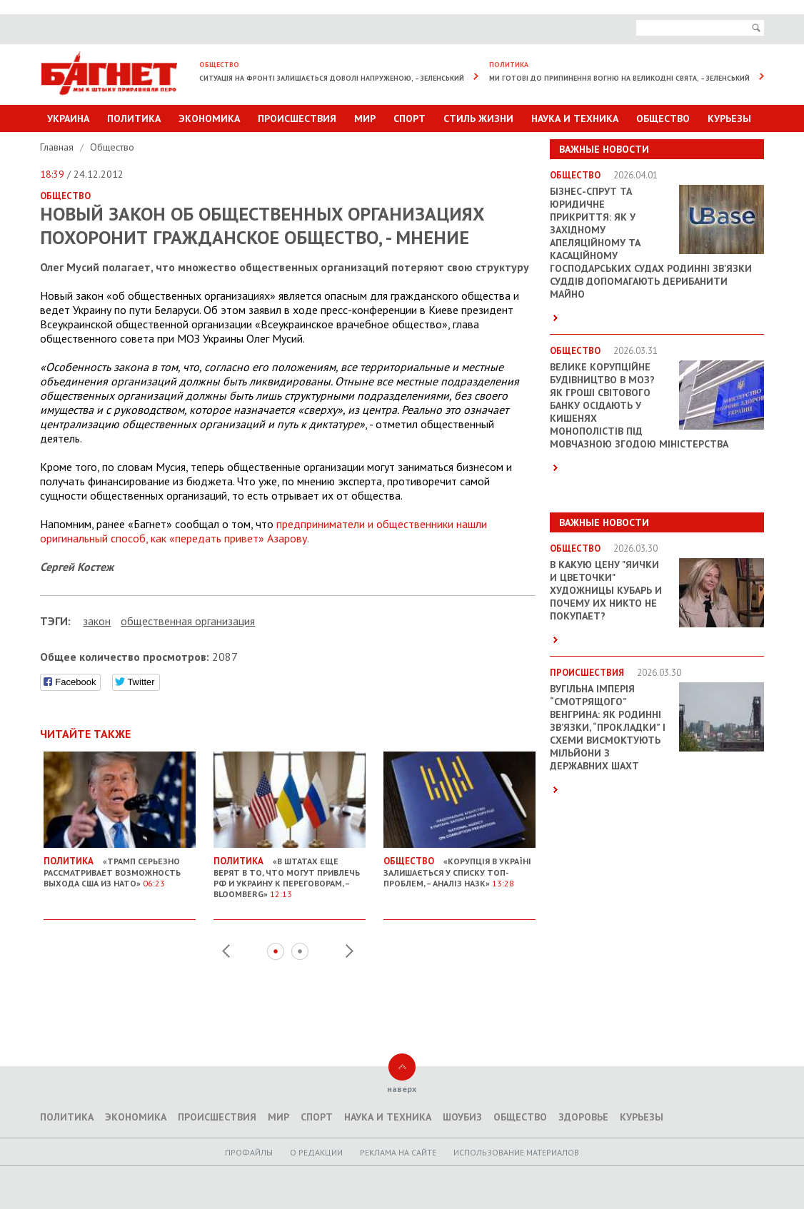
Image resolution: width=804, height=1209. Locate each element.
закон (97, 621)
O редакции (316, 1152)
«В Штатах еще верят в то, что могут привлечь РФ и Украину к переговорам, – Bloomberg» (289, 871)
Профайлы (249, 1152)
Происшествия (297, 118)
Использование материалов (516, 1152)
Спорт (409, 118)
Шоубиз (462, 1117)
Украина (68, 118)
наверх (401, 1088)
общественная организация (188, 621)
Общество (663, 118)
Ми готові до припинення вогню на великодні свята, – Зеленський (619, 78)
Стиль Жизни (478, 118)
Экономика (209, 118)
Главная (58, 147)
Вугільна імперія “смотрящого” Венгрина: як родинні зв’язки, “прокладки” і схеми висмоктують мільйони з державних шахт (607, 727)
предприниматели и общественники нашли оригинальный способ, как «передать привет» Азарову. (263, 531)
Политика (134, 118)
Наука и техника (574, 118)
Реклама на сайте (398, 1152)
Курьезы (729, 118)
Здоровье (583, 1117)
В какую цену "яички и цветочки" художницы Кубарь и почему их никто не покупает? (606, 590)
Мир (365, 118)
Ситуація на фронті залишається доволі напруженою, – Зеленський (331, 78)
